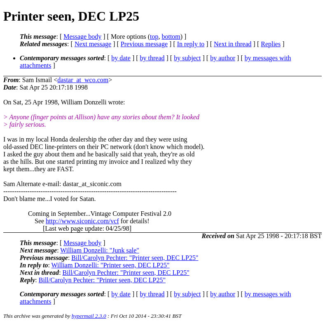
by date (121, 57)
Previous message (144, 43)
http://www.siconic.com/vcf (82, 220)
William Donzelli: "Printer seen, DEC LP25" (110, 265)
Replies (271, 43)
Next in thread (233, 43)
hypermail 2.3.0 (89, 316)
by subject (187, 57)
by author (222, 57)
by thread (152, 57)
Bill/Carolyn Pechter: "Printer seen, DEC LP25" (134, 257)
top (154, 36)
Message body (82, 36)
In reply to (191, 43)
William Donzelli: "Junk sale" (99, 250)
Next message (93, 43)
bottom (170, 36)
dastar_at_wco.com (82, 79)
